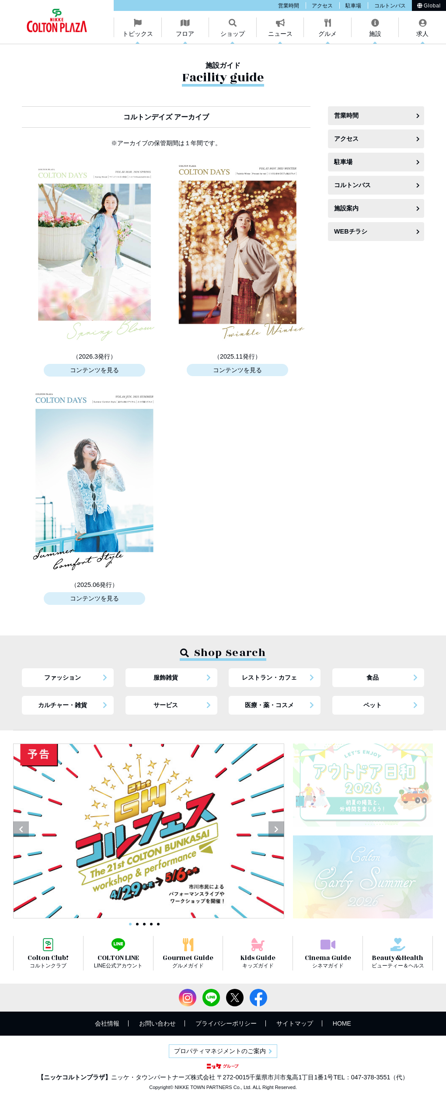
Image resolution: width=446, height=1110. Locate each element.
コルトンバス (390, 6)
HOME (342, 1023)
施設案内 (346, 208)
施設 (375, 33)
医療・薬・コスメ (269, 705)
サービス (165, 705)
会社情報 (107, 1023)
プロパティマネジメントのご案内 (220, 1050)
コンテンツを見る (94, 370)
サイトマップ (294, 1023)
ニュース (280, 33)
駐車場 (353, 6)
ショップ (232, 33)
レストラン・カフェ (269, 677)
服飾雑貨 (165, 677)
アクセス (322, 6)
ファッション (62, 677)
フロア (185, 33)
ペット (372, 705)
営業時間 (288, 6)
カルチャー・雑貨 (62, 705)
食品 (372, 677)
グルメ (327, 33)
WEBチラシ (350, 231)
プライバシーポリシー (226, 1023)
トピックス (137, 33)
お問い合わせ (157, 1023)
